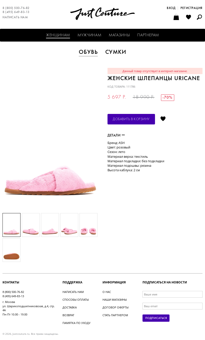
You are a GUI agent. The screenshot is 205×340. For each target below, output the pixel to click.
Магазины (119, 35)
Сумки (115, 52)
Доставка (69, 307)
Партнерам (148, 35)
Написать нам (15, 17)
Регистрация (191, 8)
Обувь (88, 52)
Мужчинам (89, 35)
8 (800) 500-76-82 (16, 8)
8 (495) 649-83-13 (16, 12)
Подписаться (156, 318)
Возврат (68, 315)
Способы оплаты (75, 299)
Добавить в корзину (131, 119)
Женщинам (58, 35)
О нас (106, 292)
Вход (171, 8)
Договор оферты (115, 307)
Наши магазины (114, 299)
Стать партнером (115, 315)
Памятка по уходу (76, 323)
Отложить (163, 119)
